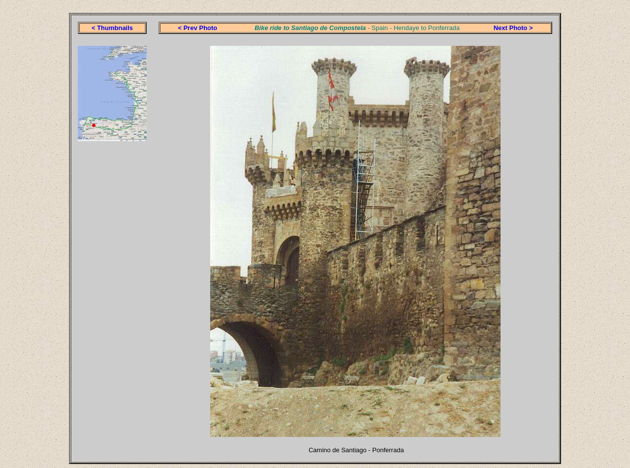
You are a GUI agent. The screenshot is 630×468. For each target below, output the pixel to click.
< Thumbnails (112, 28)
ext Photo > (515, 28)
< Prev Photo (197, 28)
